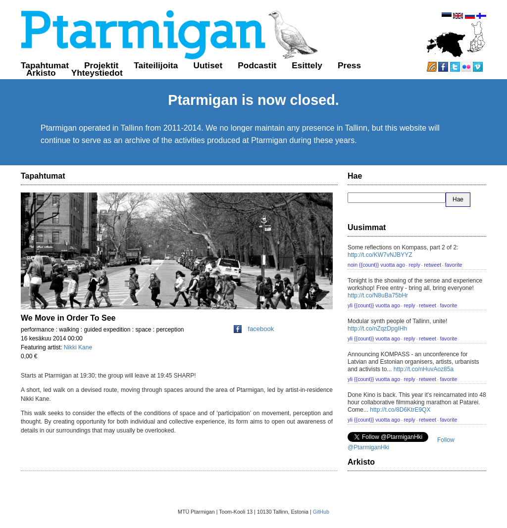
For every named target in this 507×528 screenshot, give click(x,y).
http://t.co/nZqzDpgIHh (377, 328)
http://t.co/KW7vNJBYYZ (380, 254)
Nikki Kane (78, 347)
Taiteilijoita (156, 65)
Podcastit (257, 65)
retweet (432, 265)
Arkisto (41, 73)
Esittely (307, 65)
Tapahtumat (45, 65)
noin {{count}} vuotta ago (376, 265)
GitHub (321, 512)
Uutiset (208, 65)
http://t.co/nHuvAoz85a (424, 369)
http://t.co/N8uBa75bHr (378, 295)
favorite (453, 265)
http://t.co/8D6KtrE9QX (400, 409)
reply (414, 265)
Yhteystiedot (97, 73)
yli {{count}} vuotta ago (374, 305)
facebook (254, 329)
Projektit (101, 65)
